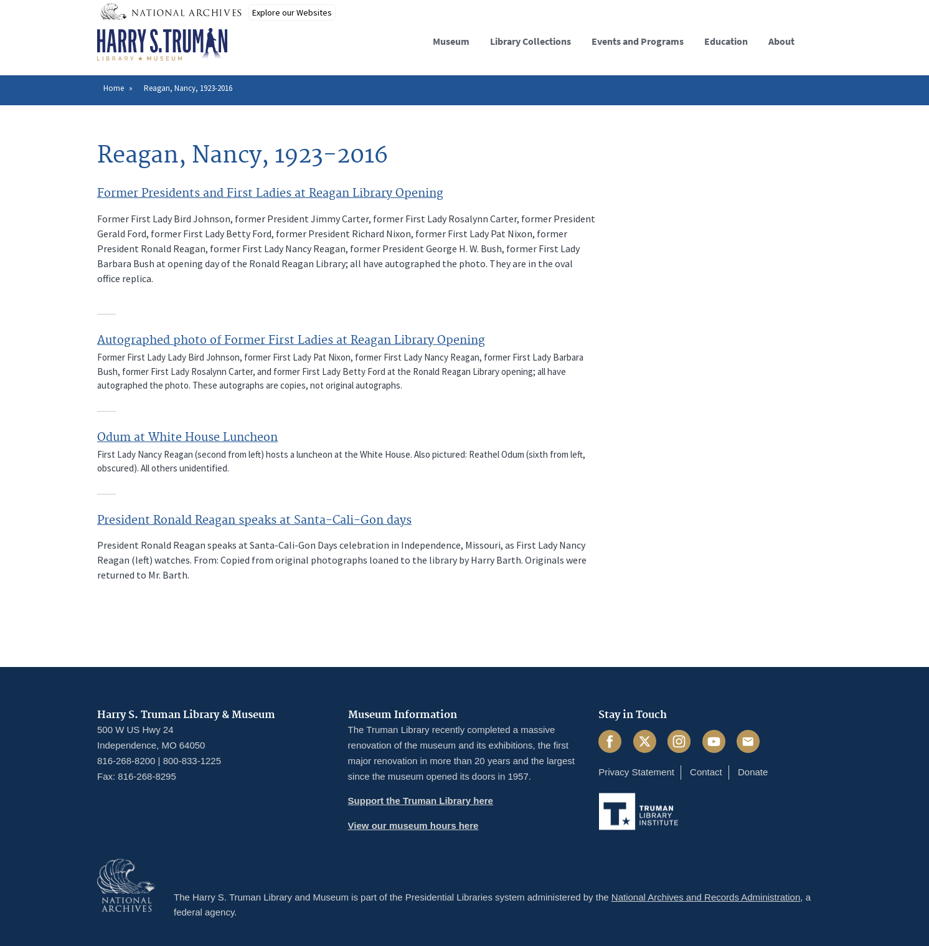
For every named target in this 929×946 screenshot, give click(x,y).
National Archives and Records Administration (706, 897)
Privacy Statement (636, 772)
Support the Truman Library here (420, 800)
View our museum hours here (413, 825)
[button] (821, 39)
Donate (753, 772)
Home (113, 88)
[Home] (162, 45)
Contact (706, 772)
